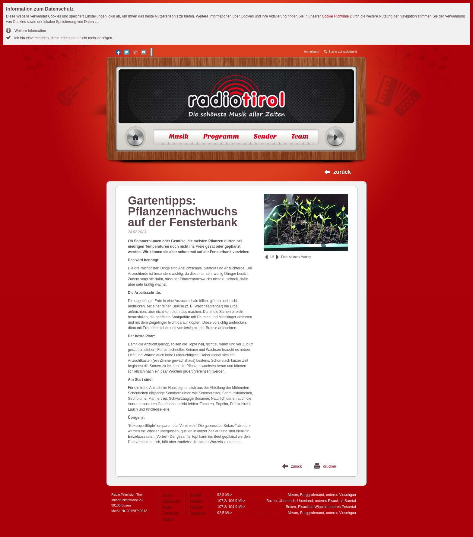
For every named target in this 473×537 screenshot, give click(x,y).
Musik (167, 507)
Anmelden (311, 51)
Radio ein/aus (336, 137)
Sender (168, 519)
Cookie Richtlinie (335, 16)
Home (136, 137)
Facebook (198, 513)
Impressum (171, 501)
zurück (342, 172)
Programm (170, 513)
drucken (329, 466)
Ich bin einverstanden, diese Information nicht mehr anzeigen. (63, 38)
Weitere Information (30, 31)
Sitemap (196, 507)
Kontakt (196, 501)
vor (277, 257)
